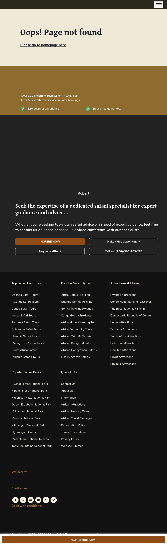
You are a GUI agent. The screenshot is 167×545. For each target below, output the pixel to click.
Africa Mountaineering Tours (79, 322)
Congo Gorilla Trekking (76, 316)
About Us (67, 391)
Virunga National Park (26, 418)
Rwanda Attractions (123, 295)
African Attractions (73, 405)
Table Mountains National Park (32, 446)
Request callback (50, 251)
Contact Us (68, 384)
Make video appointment (123, 242)
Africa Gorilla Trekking (75, 295)
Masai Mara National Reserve (31, 439)
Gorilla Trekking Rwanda (77, 309)
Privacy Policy (70, 439)
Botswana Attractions (124, 343)
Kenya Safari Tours (24, 316)
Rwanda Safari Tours (25, 302)
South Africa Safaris (24, 350)
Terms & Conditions (73, 432)
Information (68, 398)
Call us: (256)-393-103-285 (123, 251)
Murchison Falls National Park (31, 398)
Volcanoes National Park (27, 411)
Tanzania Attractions (123, 329)
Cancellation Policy (73, 425)
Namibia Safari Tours (25, 336)
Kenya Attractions (121, 322)
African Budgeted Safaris (77, 343)
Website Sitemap (72, 446)
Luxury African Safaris (75, 357)
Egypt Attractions (121, 357)
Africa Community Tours (76, 329)
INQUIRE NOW (50, 242)
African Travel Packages (76, 418)
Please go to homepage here (43, 45)
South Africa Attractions (126, 336)
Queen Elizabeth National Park (31, 405)
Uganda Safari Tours (25, 295)
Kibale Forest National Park (29, 391)
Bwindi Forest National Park (30, 384)
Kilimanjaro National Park (28, 425)
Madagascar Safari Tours (28, 343)
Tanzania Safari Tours (25, 322)
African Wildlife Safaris (76, 336)
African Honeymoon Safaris (79, 350)
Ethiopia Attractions (123, 364)
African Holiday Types (75, 411)
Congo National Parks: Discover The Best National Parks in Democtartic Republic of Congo (130, 309)
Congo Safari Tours (24, 309)
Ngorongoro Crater (24, 432)
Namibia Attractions (123, 350)
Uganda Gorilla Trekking (76, 302)
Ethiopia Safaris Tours (26, 357)
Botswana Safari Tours (26, 329)
